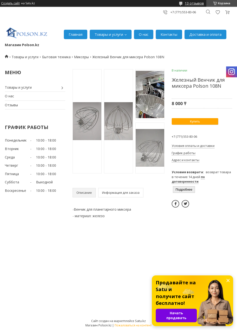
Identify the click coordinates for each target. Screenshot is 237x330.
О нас (143, 34)
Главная (75, 34)
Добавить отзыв (217, 12)
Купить (195, 121)
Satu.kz (140, 321)
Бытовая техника (56, 57)
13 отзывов (194, 3)
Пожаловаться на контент (133, 325)
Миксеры (81, 57)
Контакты (169, 34)
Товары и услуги (109, 34)
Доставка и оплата (205, 34)
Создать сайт (10, 3)
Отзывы (11, 105)
